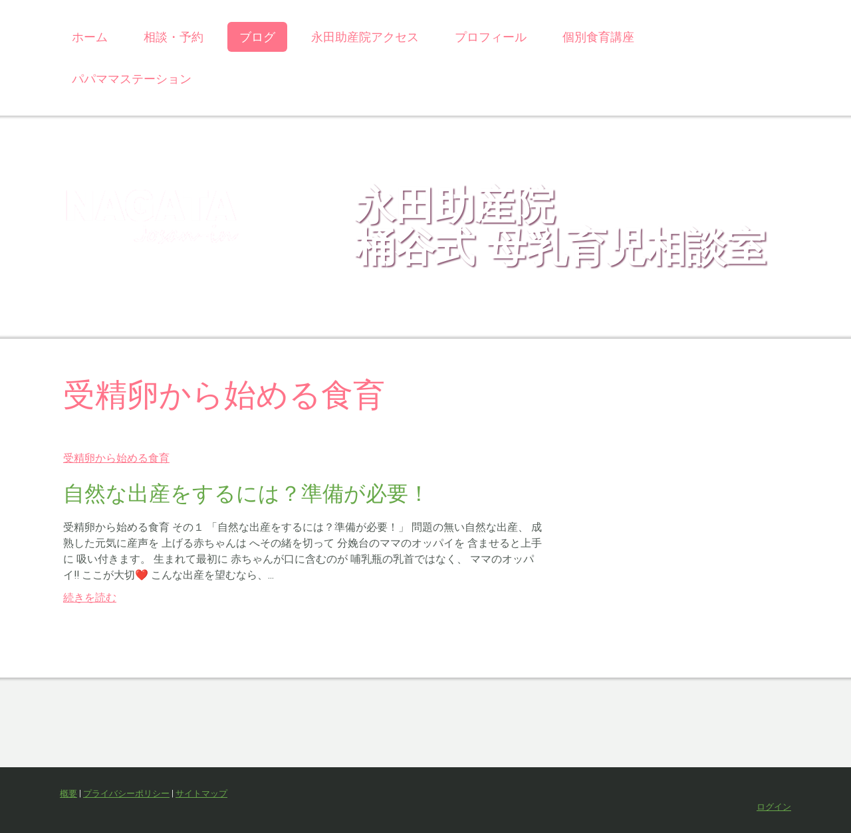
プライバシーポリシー (126, 793)
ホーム (90, 37)
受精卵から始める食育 (116, 458)
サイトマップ (201, 793)
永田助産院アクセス (365, 37)
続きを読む (89, 597)
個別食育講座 (598, 37)
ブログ (257, 37)
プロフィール (491, 37)
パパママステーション (131, 78)
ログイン (774, 806)
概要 (68, 793)
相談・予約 (173, 37)
